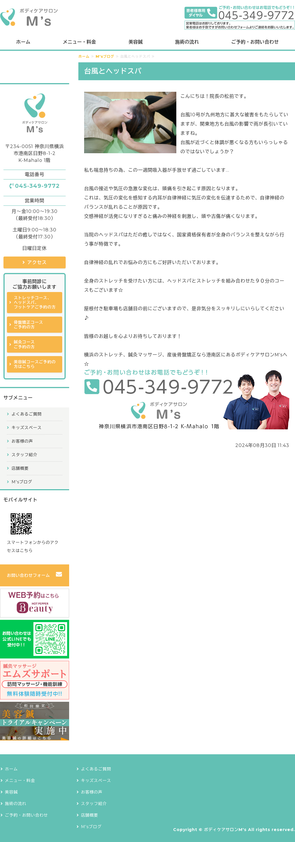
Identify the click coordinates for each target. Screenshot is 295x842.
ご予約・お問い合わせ (255, 42)
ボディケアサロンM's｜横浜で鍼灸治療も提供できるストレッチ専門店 (29, 17)
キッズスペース (27, 427)
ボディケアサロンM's (225, 829)
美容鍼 (135, 42)
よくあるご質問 (27, 414)
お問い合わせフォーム (28, 575)
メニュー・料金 (79, 42)
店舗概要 (20, 468)
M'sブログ (105, 56)
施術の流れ (187, 42)
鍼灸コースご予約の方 (24, 344)
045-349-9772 (37, 185)
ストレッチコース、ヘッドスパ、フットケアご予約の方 (35, 302)
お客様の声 (22, 441)
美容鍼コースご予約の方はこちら (35, 364)
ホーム (23, 42)
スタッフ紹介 (24, 454)
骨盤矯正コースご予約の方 (28, 324)
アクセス (37, 262)
